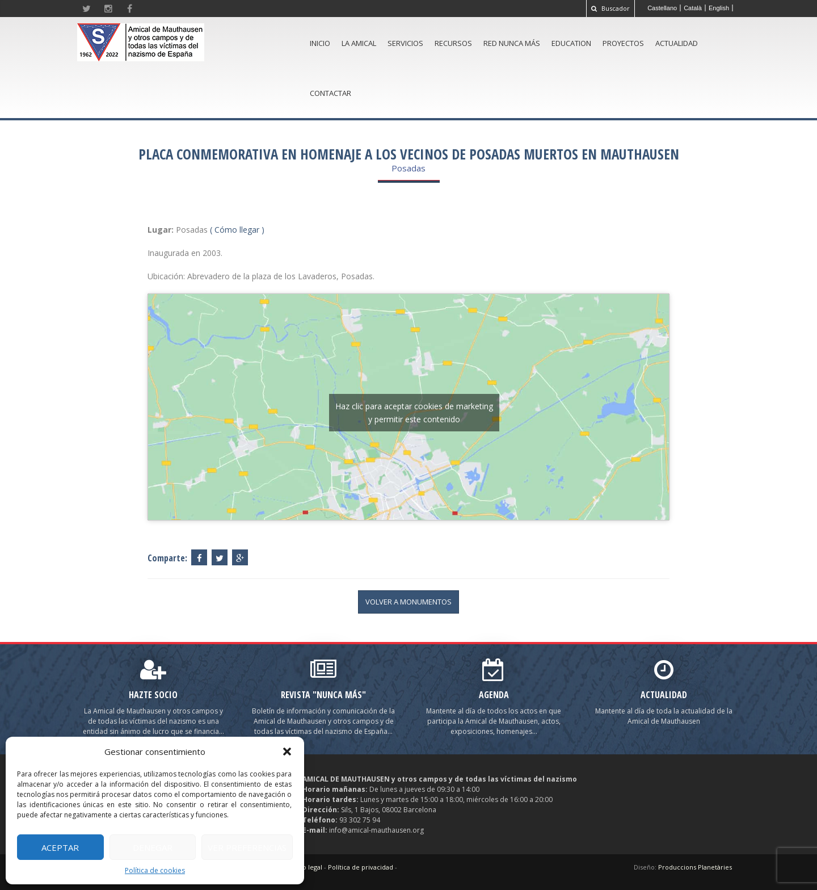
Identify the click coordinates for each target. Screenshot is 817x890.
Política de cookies (155, 870)
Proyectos (623, 43)
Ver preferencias (247, 847)
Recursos (453, 43)
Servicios (405, 43)
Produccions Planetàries (695, 867)
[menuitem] (662, 8)
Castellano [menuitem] (662, 8)
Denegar (152, 847)
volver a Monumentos (408, 602)
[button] (287, 751)
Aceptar (60, 847)
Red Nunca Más (511, 43)
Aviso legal (306, 867)
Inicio (320, 43)
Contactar (330, 93)
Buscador (610, 8)
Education (571, 43)
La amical (359, 43)
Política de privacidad (360, 867)
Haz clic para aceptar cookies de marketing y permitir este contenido (414, 413)
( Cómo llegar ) (237, 229)
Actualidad (676, 43)
